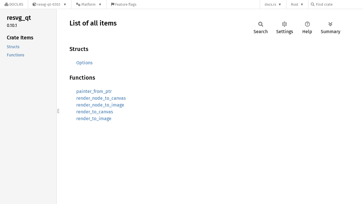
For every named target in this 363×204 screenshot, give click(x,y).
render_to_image (93, 118)
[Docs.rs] (14, 4)
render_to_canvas (94, 111)
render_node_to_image (100, 105)
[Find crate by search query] (339, 4)
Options (84, 62)
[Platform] (88, 4)
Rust (294, 4)
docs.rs (270, 4)
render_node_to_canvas (101, 98)
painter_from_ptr (94, 91)
